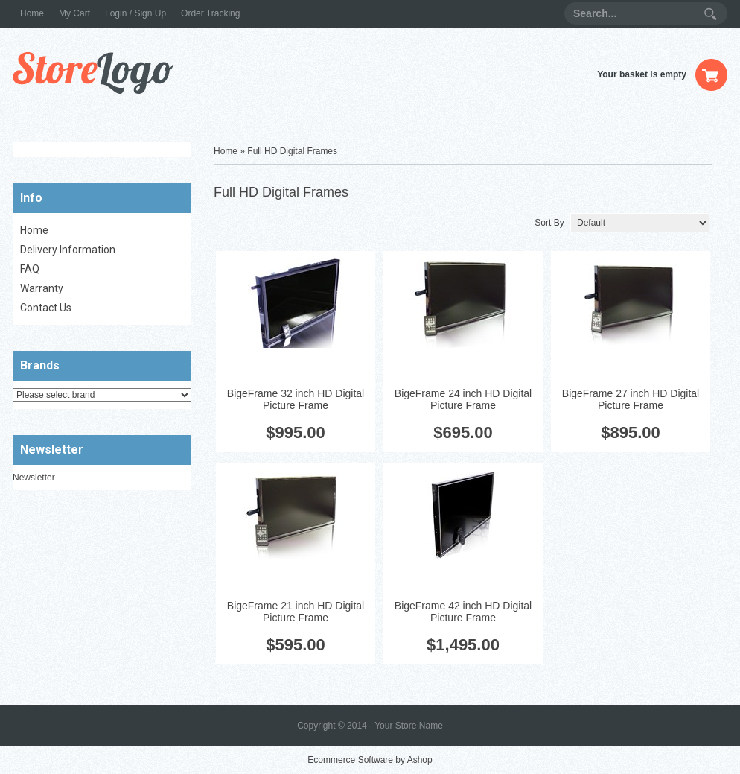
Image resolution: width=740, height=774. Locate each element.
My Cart (74, 13)
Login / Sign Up (135, 13)
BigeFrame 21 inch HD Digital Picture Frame (295, 612)
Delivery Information (67, 250)
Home (32, 13)
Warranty (41, 288)
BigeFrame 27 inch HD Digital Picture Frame (630, 399)
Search (710, 13)
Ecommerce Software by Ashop (369, 760)
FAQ (29, 269)
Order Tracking (210, 13)
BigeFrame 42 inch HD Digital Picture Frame (463, 612)
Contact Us (45, 308)
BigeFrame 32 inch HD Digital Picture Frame (295, 399)
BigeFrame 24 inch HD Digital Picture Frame (463, 399)
